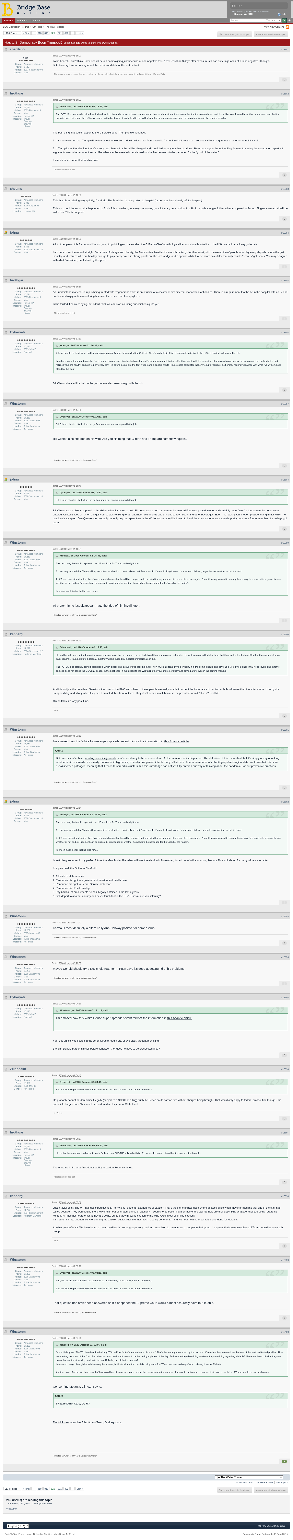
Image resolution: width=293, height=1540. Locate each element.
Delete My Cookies (42, 1534)
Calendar (36, 20)
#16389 (285, 543)
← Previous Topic (244, 1482)
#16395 (285, 997)
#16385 (285, 280)
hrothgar (16, 93)
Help (282, 14)
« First (26, 33)
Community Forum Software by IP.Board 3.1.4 (265, 1534)
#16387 (285, 404)
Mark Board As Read (64, 1534)
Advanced (289, 20)
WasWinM (11, 1508)
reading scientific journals (100, 758)
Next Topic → (282, 1482)
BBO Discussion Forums (16, 26)
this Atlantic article (176, 741)
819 (46, 33)
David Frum (61, 1422)
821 (60, 33)
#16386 (285, 332)
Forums (8, 20)
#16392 (285, 801)
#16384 (285, 233)
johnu (14, 232)
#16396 (285, 1069)
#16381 (285, 49)
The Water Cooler (54, 26)
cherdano (17, 49)
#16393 (285, 916)
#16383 (285, 189)
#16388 (285, 479)
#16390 (285, 634)
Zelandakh (18, 1069)
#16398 (285, 1196)
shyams (16, 188)
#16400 (285, 1332)
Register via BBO (243, 14)
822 (67, 33)
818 (40, 33)
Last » (80, 33)
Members (22, 20)
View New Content (274, 26)
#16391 (285, 730)
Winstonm (18, 403)
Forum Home (25, 1534)
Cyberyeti (17, 332)
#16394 (285, 957)
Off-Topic (37, 26)
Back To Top (11, 1534)
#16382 (285, 93)
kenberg (16, 634)
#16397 (285, 1132)
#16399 (285, 1260)
